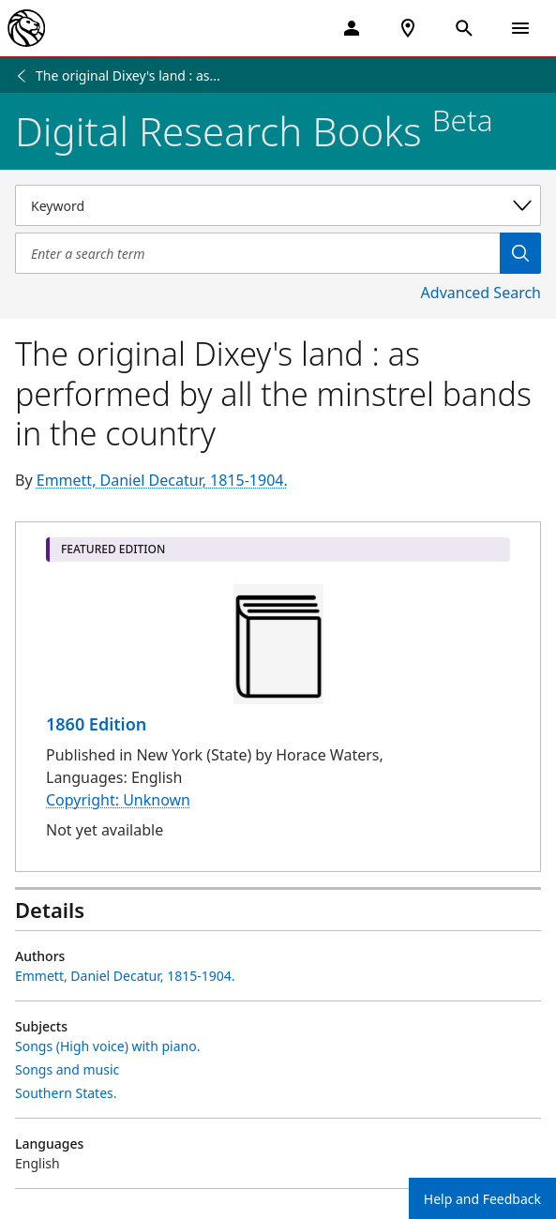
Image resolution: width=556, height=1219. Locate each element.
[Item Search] (257, 253)
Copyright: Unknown (118, 800)
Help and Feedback (482, 1199)
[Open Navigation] (520, 28)
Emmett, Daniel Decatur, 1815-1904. (162, 480)
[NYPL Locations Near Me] (408, 28)
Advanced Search (481, 292)
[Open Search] (464, 28)
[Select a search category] (278, 205)
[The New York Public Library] (26, 28)
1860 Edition (96, 724)
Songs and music (67, 1069)
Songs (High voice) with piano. (107, 1046)
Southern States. (66, 1093)
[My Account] (351, 28)
